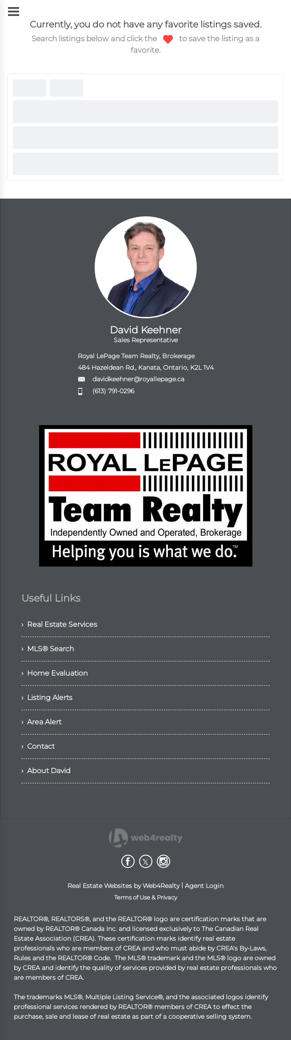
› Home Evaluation (54, 673)
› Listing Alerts (46, 697)
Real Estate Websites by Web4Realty (123, 886)
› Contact (38, 746)
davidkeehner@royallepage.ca (138, 379)
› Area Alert (41, 722)
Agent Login (204, 886)
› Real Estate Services (59, 624)
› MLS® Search (47, 649)
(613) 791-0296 (113, 391)
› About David (46, 770)
